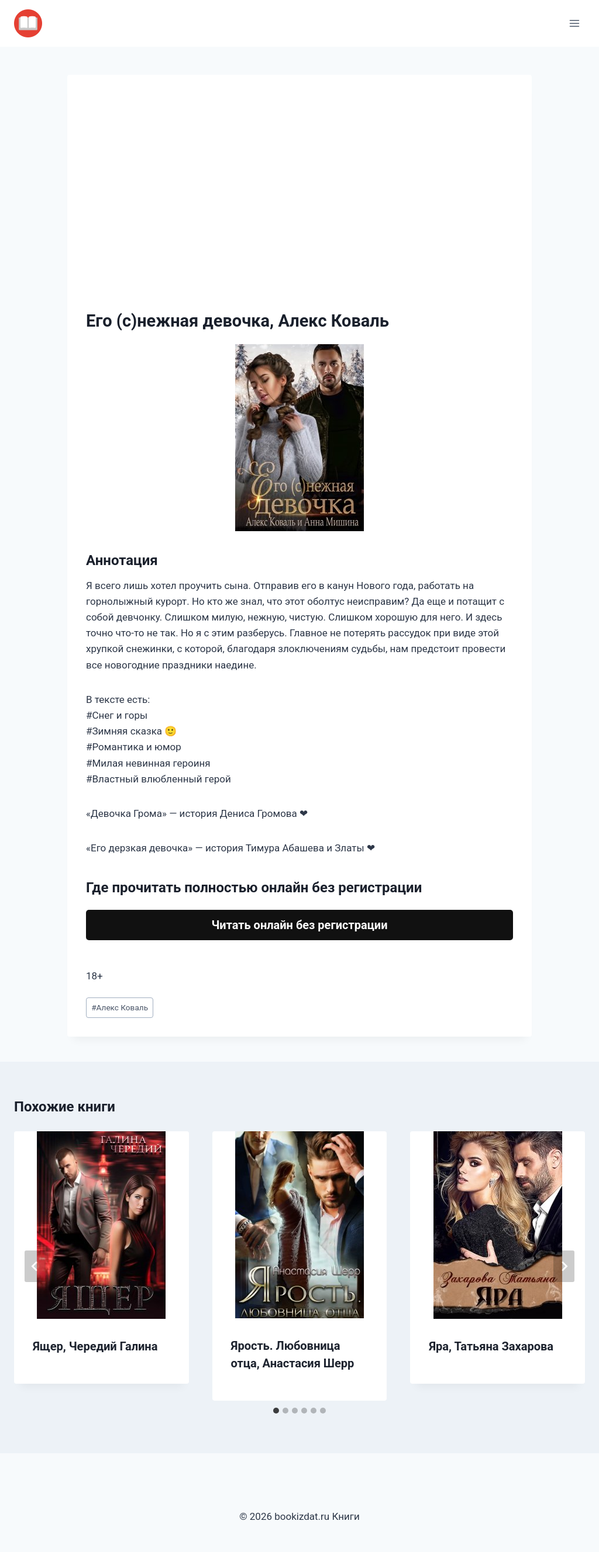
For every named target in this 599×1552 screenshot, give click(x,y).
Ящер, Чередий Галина (95, 1346)
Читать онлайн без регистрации (299, 925)
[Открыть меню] (574, 23)
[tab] (276, 1411)
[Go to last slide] (35, 1266)
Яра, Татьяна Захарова (491, 1346)
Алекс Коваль (119, 1007)
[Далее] (563, 1266)
